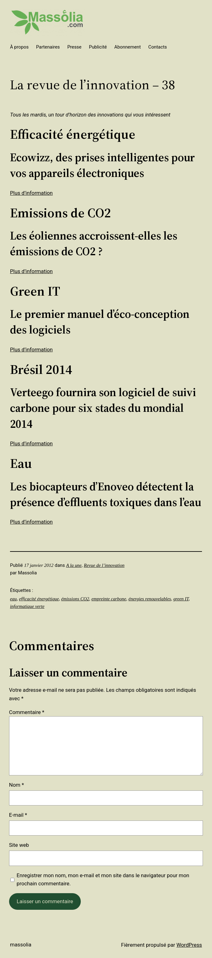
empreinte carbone (108, 598)
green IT (181, 598)
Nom (16, 785)
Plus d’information (31, 193)
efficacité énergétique (39, 598)
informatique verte (27, 606)
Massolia (20, 944)
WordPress (189, 945)
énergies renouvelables (149, 598)
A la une (73, 565)
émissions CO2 (75, 598)
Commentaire (26, 712)
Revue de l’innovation (104, 565)
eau (13, 598)
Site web (19, 845)
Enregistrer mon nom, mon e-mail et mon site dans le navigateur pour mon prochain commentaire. (103, 879)
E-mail (18, 815)
